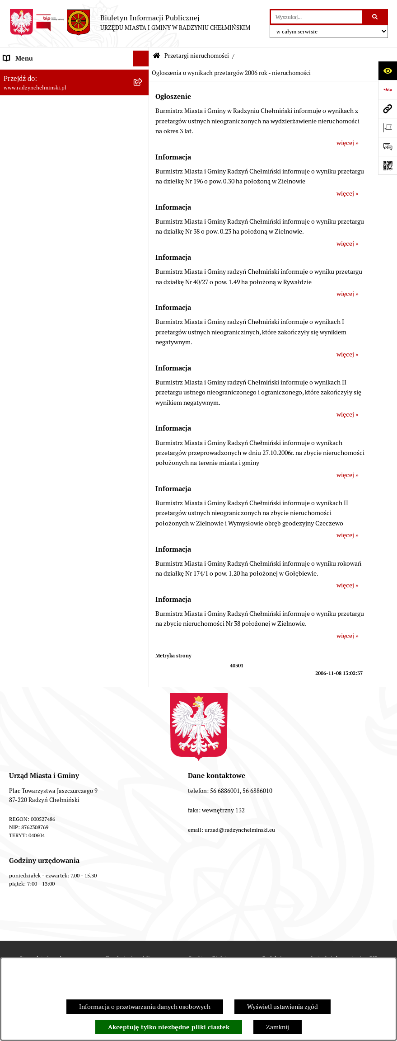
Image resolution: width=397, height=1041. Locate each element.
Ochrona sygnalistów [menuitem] (32, 201)
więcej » (347, 143)
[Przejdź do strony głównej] (129, 22)
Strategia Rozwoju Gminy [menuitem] (38, 484)
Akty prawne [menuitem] (20, 468)
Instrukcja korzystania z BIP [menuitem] (41, 627)
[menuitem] (74, 106)
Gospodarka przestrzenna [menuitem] (38, 532)
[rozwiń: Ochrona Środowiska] (142, 548)
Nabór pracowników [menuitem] (31, 405)
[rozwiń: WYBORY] (142, 106)
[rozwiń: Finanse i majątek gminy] (142, 421)
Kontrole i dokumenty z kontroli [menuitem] (47, 579)
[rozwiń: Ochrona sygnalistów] (142, 201)
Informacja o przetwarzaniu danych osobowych (144, 1007)
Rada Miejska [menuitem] (21, 121)
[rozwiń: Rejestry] (142, 563)
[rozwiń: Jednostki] (142, 437)
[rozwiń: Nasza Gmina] (142, 74)
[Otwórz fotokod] (387, 165)
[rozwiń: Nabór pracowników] (142, 405)
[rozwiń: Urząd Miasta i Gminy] (142, 153)
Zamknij (277, 1027)
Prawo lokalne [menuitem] (22, 453)
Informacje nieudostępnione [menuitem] (42, 642)
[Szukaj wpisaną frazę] (375, 17)
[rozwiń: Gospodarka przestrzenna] (142, 532)
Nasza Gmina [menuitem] (21, 74)
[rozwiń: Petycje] (142, 185)
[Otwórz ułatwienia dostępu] (387, 70)
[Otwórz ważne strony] (387, 127)
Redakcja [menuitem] (15, 611)
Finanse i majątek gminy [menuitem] (36, 421)
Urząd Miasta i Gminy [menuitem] (32, 153)
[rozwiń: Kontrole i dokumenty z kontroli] (142, 579)
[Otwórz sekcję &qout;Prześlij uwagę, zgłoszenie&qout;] (387, 146)
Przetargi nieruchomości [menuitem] (37, 232)
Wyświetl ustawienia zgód (282, 1007)
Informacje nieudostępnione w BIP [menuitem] (51, 595)
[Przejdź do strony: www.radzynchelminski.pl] (387, 108)
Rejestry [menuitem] (14, 563)
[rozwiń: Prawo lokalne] (142, 453)
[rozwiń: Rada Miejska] (142, 122)
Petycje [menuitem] (13, 185)
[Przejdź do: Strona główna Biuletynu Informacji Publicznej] (156, 56)
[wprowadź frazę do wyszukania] (316, 17)
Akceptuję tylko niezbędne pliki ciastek (168, 1027)
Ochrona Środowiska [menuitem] (32, 548)
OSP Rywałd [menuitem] (20, 658)
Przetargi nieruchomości (196, 56)
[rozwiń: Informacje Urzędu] (142, 169)
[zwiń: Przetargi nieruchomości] (142, 232)
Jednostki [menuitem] (16, 437)
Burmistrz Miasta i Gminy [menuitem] (38, 137)
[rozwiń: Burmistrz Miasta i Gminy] (142, 137)
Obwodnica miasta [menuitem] (29, 500)
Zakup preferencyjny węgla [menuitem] (40, 516)
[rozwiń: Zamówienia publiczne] (142, 216)
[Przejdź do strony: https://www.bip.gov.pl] (387, 89)
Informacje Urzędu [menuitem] (29, 169)
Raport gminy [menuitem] (22, 90)
